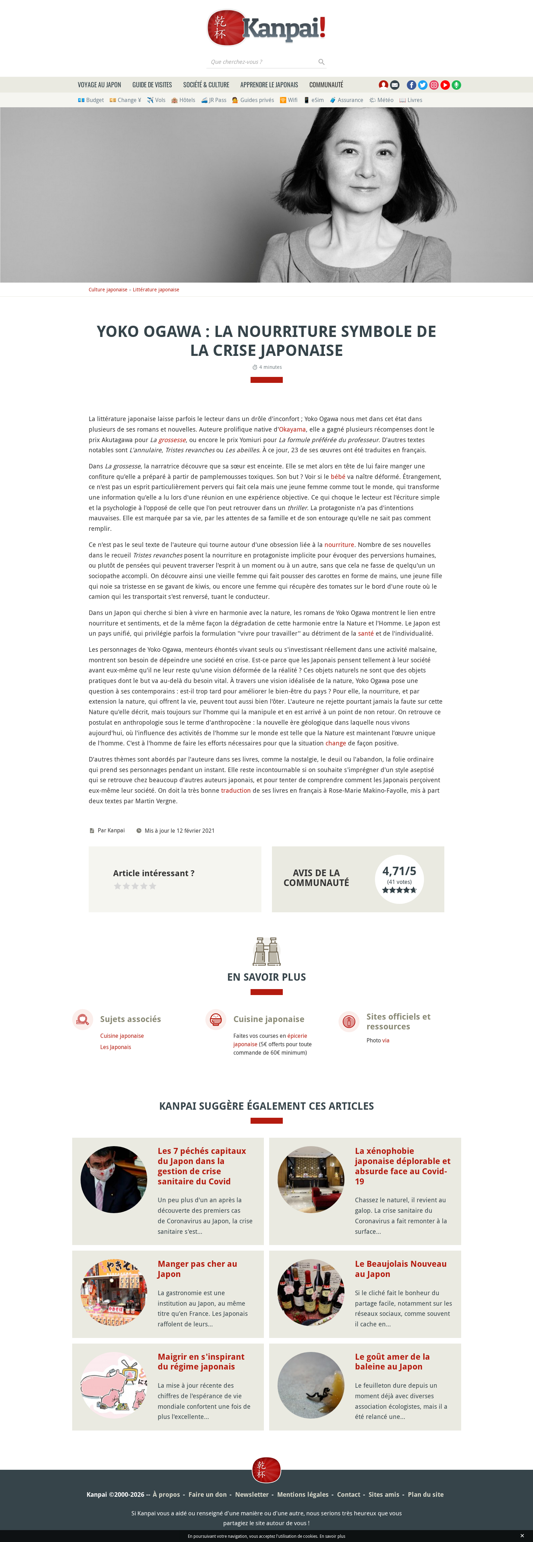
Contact (348, 1494)
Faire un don (208, 1494)
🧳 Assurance (346, 100)
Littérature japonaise (156, 289)
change (336, 743)
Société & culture (206, 84)
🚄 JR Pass (213, 100)
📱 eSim (313, 100)
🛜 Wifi (289, 100)
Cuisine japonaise (122, 1036)
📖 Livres (410, 100)
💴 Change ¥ (125, 100)
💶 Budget (91, 100)
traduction (236, 790)
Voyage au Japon (99, 84)
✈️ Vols (156, 100)
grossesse (172, 439)
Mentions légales (303, 1494)
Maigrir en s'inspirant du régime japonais (201, 1362)
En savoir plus (332, 1536)
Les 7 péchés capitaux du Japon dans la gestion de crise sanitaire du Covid (202, 1166)
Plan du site (426, 1494)
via (386, 1040)
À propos (166, 1494)
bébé (338, 476)
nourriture (339, 544)
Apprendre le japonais (269, 84)
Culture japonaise (108, 289)
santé (366, 633)
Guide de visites (152, 84)
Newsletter (252, 1494)
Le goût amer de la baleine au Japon (392, 1362)
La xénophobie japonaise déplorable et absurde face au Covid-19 (403, 1166)
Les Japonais (115, 1047)
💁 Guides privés (253, 100)
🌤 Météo (381, 100)
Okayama (292, 429)
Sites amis (384, 1494)
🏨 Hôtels (183, 100)
